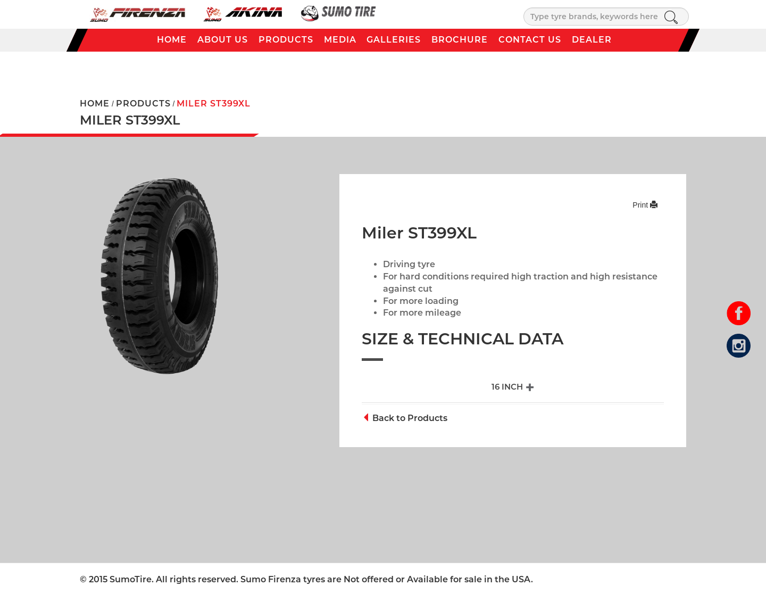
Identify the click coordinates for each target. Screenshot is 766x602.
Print (644, 205)
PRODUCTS (143, 103)
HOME (95, 103)
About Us (222, 40)
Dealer (592, 40)
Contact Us (529, 40)
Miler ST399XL (214, 103)
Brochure (459, 40)
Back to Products (404, 418)
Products (286, 40)
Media (340, 40)
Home (172, 40)
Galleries (394, 40)
